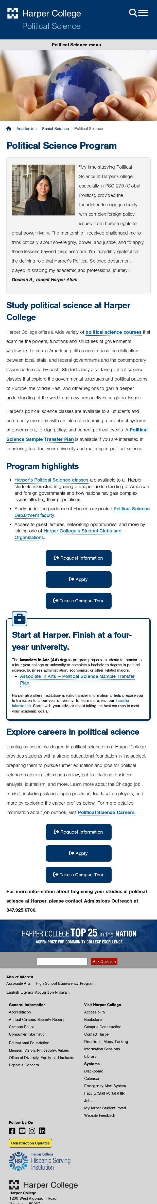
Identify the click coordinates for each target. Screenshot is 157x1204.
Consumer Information (28, 1034)
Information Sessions (102, 1049)
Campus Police (21, 1026)
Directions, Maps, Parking (106, 1041)
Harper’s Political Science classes (51, 480)
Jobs (88, 1100)
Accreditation (20, 1012)
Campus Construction (102, 1026)
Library (90, 1056)
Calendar (92, 1078)
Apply (78, 579)
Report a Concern (24, 1065)
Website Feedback (99, 1115)
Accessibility (94, 1012)
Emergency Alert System (105, 1086)
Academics (26, 128)
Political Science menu (76, 45)
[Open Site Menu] (138, 13)
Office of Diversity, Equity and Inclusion (42, 1057)
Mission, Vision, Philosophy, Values (39, 1050)
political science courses (113, 332)
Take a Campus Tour (78, 601)
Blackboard (93, 1071)
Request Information (78, 558)
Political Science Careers (106, 812)
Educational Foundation (29, 1043)
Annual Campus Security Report (36, 1019)
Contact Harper (97, 1034)
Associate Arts (18, 983)
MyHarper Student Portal (105, 1108)
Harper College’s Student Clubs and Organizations (67, 534)
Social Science (55, 128)
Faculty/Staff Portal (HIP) (104, 1093)
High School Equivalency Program (65, 983)
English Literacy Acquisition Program (37, 992)
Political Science (51, 26)
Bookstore (92, 1019)
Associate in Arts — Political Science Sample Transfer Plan (77, 679)
